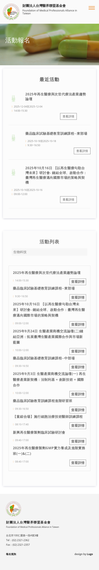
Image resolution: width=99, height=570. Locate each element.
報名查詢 (11, 554)
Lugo (90, 554)
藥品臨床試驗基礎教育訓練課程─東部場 (56, 135)
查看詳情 (68, 118)
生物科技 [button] (20, 254)
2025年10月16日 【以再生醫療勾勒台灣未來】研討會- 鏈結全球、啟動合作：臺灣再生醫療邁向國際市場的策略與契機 (56, 176)
